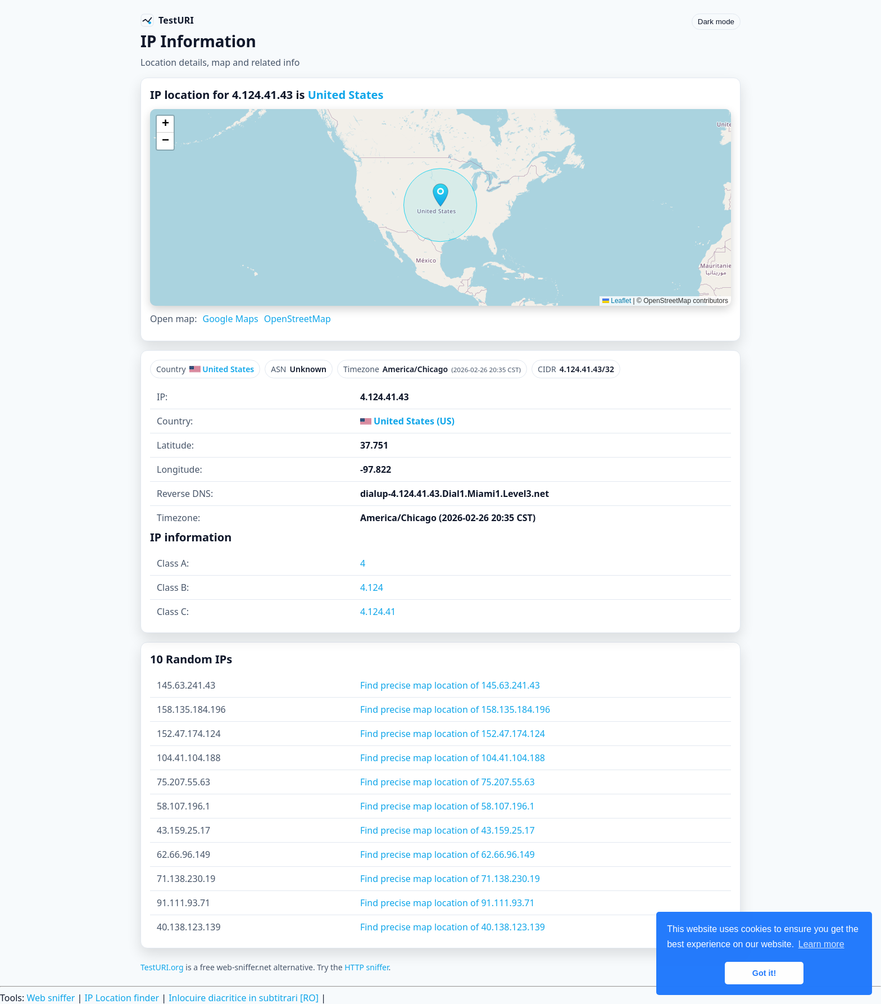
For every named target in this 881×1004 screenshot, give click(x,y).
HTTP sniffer (366, 967)
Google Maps (230, 319)
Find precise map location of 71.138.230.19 (450, 878)
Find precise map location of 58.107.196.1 (447, 806)
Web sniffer (50, 998)
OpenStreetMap (297, 319)
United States (346, 94)
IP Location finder (121, 998)
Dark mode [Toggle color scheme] (716, 21)
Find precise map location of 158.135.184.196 (455, 709)
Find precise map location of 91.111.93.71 (447, 903)
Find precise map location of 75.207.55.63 (447, 782)
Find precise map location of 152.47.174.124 (452, 733)
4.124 (371, 587)
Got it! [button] (764, 973)
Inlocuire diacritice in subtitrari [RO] (244, 998)
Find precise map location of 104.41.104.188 (452, 758)
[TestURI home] (167, 20)
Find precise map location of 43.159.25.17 (447, 830)
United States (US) (407, 421)
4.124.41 (378, 611)
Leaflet (616, 301)
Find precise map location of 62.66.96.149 (447, 854)
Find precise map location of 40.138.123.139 (452, 927)
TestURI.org (162, 967)
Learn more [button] (821, 944)
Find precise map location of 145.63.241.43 (450, 685)
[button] (440, 195)
